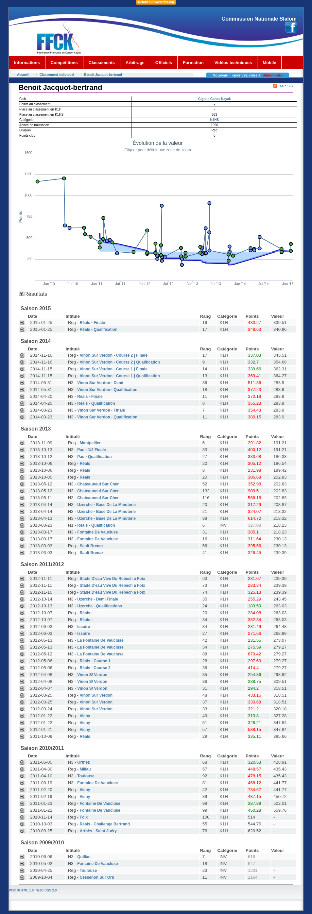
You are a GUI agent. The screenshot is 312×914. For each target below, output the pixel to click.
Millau (85, 769)
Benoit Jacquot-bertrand (103, 74)
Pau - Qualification (94, 456)
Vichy (85, 716)
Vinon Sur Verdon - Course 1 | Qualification (120, 376)
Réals (85, 463)
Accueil (23, 74)
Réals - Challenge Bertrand (105, 824)
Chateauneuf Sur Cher (98, 484)
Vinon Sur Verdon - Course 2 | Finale (113, 355)
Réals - (86, 613)
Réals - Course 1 (95, 661)
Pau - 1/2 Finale (91, 450)
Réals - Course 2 (95, 668)
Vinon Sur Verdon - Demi (100, 383)
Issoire (83, 626)
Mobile (269, 62)
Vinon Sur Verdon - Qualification (107, 389)
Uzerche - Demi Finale (97, 599)
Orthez (83, 762)
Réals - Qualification (98, 329)
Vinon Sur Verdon (96, 695)
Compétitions (64, 62)
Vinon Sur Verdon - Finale (101, 410)
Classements (102, 62)
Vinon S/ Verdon (92, 674)
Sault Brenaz (92, 546)
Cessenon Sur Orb (97, 877)
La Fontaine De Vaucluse (100, 640)
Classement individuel (57, 74)
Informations (27, 62)
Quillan (84, 857)
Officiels (163, 62)
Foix (84, 817)
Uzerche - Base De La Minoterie (106, 504)
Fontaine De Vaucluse (97, 532)
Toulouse (85, 776)
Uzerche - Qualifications (99, 606)
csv (290, 85)
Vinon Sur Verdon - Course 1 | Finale (113, 369)
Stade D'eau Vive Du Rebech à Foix (112, 578)
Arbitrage (135, 62)
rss (281, 85)
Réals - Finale (92, 322)
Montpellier (90, 443)
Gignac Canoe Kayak (214, 99)
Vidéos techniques (233, 62)
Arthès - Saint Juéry (98, 831)
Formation (193, 62)
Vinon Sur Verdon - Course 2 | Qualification (120, 362)
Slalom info (273, 75)
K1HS (214, 120)
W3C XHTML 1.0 (21, 890)
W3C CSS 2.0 (46, 890)
